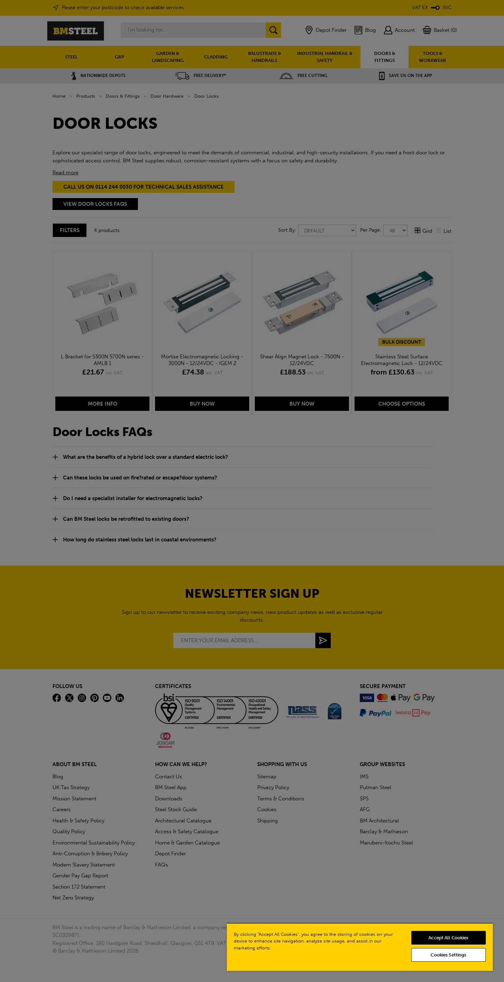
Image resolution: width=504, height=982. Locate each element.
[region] (360, 947)
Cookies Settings (448, 955)
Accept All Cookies (448, 937)
